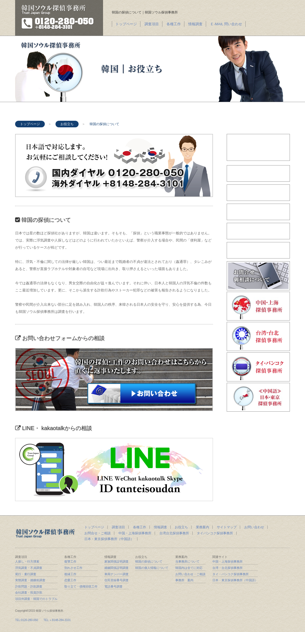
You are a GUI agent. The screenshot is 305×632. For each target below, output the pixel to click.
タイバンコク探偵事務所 (215, 533)
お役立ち (67, 124)
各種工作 (174, 24)
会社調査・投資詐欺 (28, 592)
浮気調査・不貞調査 (28, 567)
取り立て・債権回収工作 (81, 586)
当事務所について (187, 561)
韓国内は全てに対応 (189, 567)
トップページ (126, 24)
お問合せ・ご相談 (97, 533)
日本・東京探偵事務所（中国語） (109, 539)
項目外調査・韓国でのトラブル (36, 598)
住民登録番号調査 (116, 580)
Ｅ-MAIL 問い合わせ (226, 24)
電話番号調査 (113, 586)
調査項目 (152, 24)
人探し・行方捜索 (27, 561)
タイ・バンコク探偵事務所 (230, 574)
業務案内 (202, 527)
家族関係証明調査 (116, 561)
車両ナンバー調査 (116, 574)
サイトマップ (227, 527)
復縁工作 (70, 574)
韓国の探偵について (148, 561)
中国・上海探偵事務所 (134, 533)
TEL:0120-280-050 (26, 620)
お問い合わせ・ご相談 (190, 574)
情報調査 (195, 24)
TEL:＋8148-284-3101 (57, 620)
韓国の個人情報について (151, 567)
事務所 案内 (184, 580)
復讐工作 (70, 561)
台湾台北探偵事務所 (174, 533)
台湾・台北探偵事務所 (227, 567)
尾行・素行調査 (25, 574)
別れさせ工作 (73, 567)
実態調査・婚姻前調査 (30, 580)
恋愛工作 (70, 580)
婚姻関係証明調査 (116, 567)
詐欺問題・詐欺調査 (28, 586)
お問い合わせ (254, 527)
